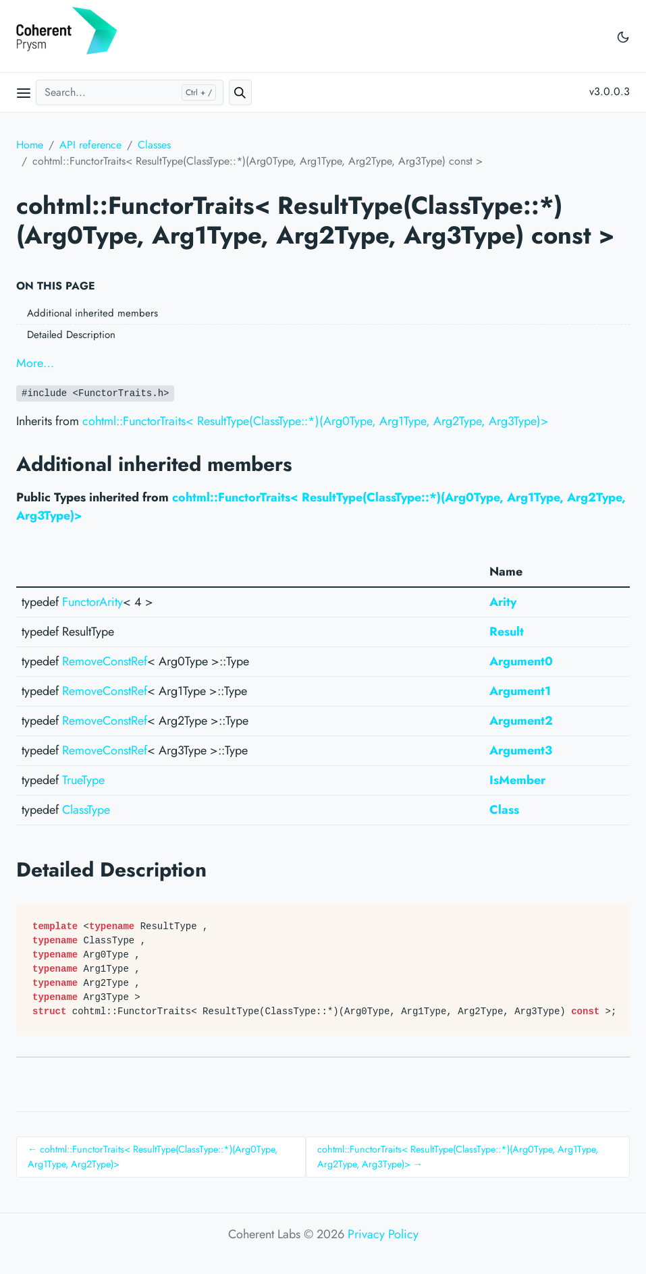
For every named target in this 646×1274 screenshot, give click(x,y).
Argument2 (521, 720)
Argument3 (520, 750)
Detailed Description (71, 334)
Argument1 (520, 691)
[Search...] (129, 92)
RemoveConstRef (104, 661)
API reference (90, 145)
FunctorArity (92, 602)
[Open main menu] (23, 92)
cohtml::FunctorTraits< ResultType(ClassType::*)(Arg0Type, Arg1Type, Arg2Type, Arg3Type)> (315, 421)
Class (504, 810)
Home (29, 145)
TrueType (83, 780)
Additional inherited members (92, 313)
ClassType (86, 810)
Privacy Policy (383, 1234)
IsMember (517, 780)
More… (35, 363)
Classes (154, 145)
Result (506, 631)
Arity (502, 602)
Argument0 (521, 661)
